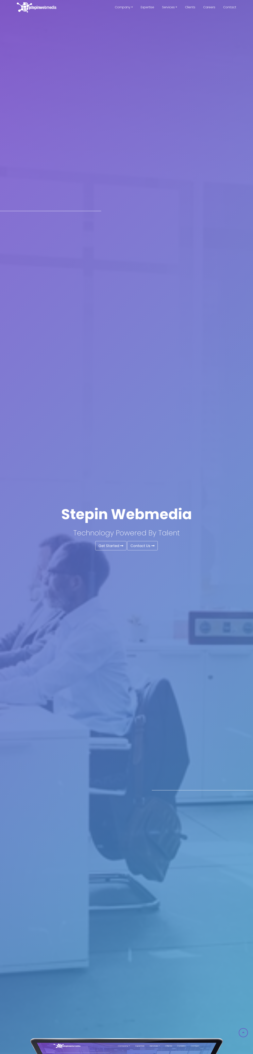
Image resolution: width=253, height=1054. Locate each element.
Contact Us (142, 545)
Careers (209, 7)
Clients (190, 7)
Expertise (147, 7)
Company (122, 7)
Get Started (110, 545)
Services (168, 7)
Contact (229, 7)
